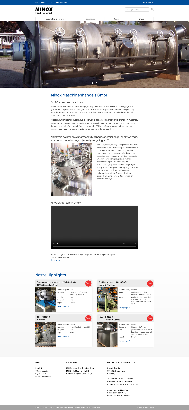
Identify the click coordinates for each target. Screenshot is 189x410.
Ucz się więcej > (63, 306)
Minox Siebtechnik (43, 2)
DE (149, 2)
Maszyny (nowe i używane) (55, 19)
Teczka (116, 19)
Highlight (88, 283)
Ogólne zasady (41, 371)
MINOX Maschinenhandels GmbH (80, 368)
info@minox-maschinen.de (125, 384)
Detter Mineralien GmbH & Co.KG (80, 374)
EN (144, 2)
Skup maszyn (89, 19)
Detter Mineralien (60, 2)
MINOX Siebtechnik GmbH (77, 371)
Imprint (38, 368)
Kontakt (141, 19)
